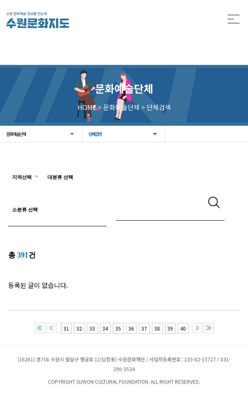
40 (183, 328)
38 (157, 328)
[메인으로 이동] (37, 20)
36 (131, 328)
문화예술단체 (16, 134)
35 (118, 328)
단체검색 (94, 134)
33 (92, 328)
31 (66, 328)
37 (144, 328)
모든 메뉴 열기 (233, 19)
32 (79, 328)
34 (105, 328)
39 (170, 328)
